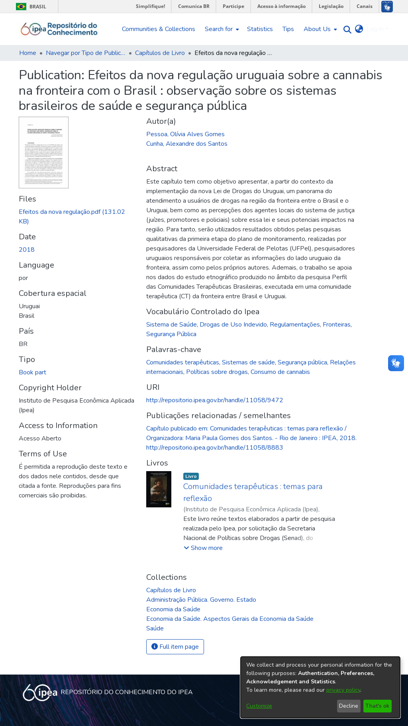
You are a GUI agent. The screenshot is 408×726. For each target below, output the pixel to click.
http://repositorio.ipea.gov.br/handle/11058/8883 (214, 447)
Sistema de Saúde (171, 324)
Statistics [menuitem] (260, 29)
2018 (27, 249)
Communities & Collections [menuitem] (158, 29)
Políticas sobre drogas (217, 372)
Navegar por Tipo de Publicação (86, 53)
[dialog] (320, 687)
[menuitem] (221, 29)
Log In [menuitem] (375, 29)
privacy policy (343, 690)
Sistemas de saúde (248, 362)
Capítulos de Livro (160, 53)
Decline (348, 706)
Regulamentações (295, 324)
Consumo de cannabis (280, 372)
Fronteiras (337, 324)
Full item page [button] (175, 646)
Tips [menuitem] (288, 29)
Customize (259, 706)
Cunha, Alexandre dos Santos (187, 143)
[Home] (59, 29)
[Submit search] (346, 29)
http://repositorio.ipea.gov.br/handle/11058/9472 (214, 400)
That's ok (377, 706)
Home (27, 53)
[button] (203, 548)
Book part (32, 372)
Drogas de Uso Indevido (233, 324)
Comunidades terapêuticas (182, 362)
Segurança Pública (171, 334)
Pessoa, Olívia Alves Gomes (185, 134)
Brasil (29, 6)
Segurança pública (302, 362)
